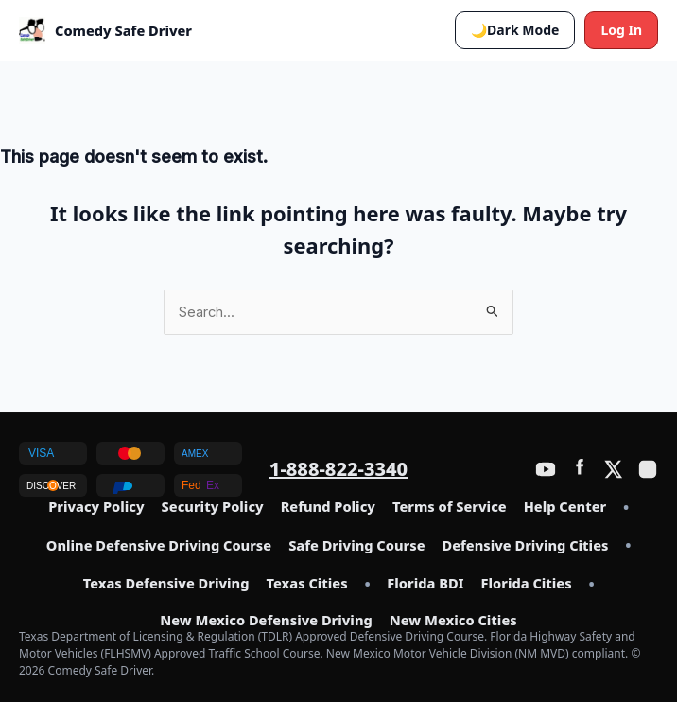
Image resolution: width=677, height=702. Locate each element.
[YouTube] (545, 469)
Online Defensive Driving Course (158, 545)
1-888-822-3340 (338, 469)
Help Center (565, 507)
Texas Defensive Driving (166, 583)
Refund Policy (328, 507)
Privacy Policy (96, 507)
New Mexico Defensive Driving (266, 620)
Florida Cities (526, 583)
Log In (621, 30)
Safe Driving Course (356, 545)
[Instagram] (647, 469)
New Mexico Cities (453, 620)
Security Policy (213, 507)
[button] (515, 30)
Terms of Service (449, 507)
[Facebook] (579, 469)
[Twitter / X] (613, 469)
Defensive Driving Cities (526, 545)
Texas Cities (306, 583)
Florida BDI (425, 583)
